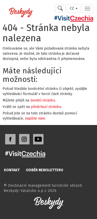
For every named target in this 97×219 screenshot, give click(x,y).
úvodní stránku (42, 100)
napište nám (35, 118)
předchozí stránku (46, 107)
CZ (74, 8)
